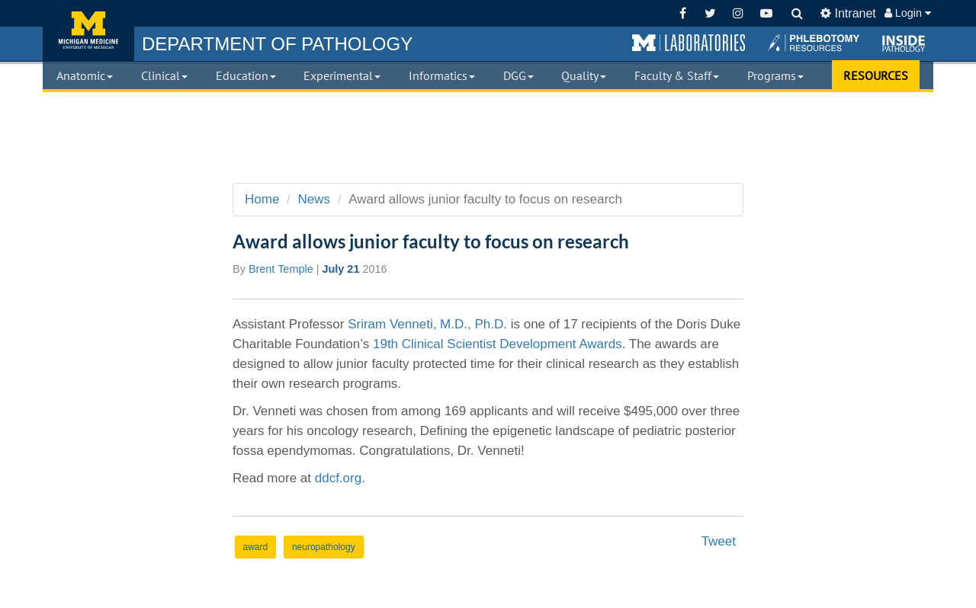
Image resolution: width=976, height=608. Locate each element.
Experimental (341, 75)
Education (246, 75)
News (314, 199)
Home (262, 199)
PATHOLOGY (277, 44)
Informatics (442, 75)
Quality (583, 75)
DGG (518, 75)
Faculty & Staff (676, 75)
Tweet (719, 541)
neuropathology (323, 547)
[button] (688, 43)
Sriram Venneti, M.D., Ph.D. (427, 324)
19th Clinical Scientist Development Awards (497, 344)
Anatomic (84, 75)
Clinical (164, 75)
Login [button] (907, 13)
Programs (775, 75)
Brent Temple (281, 269)
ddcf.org (338, 478)
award (255, 547)
